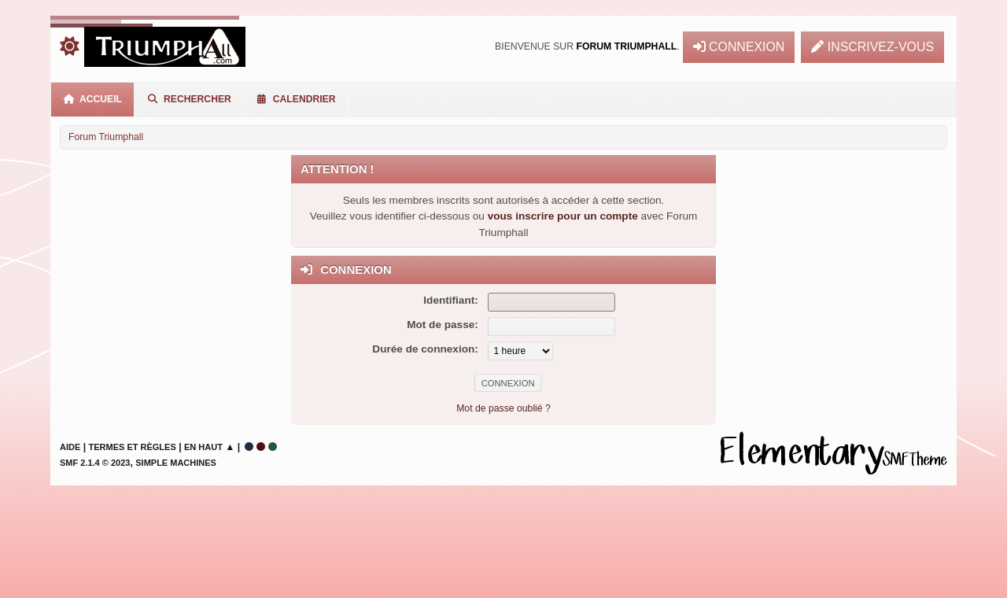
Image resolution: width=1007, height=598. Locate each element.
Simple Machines (175, 462)
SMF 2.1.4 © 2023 (95, 462)
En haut (203, 447)
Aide (70, 447)
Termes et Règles (132, 447)
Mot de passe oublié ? (503, 408)
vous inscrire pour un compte (563, 216)
